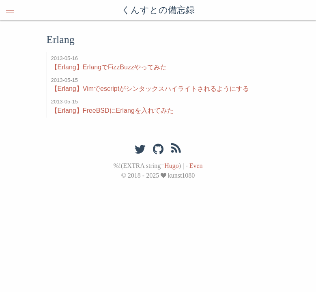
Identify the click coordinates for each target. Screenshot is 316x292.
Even (196, 165)
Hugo (171, 165)
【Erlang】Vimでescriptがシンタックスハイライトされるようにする (150, 88)
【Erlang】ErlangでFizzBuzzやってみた (109, 67)
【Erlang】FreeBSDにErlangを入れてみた (112, 110)
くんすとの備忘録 (158, 10)
